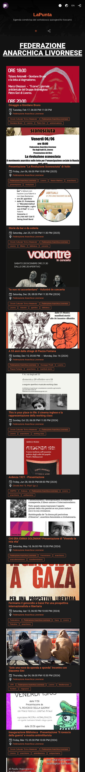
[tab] (35, 31)
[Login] (79, 5)
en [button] (73, 5)
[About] (60, 5)
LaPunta (42, 14)
